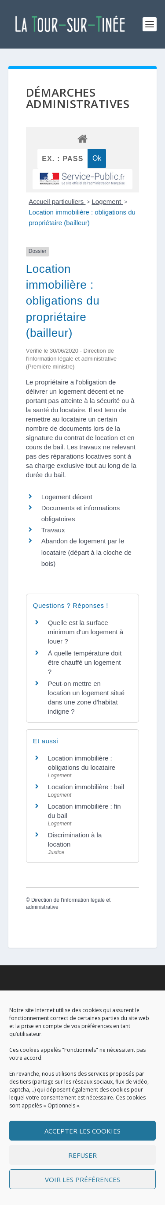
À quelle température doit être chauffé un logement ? (85, 662)
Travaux (53, 530)
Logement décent (66, 497)
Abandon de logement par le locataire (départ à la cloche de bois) (86, 552)
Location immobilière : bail (86, 787)
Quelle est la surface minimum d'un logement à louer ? (85, 632)
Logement (107, 201)
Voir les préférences (82, 1179)
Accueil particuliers (57, 201)
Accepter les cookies (82, 1130)
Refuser (82, 1155)
